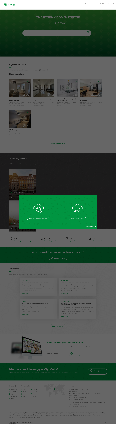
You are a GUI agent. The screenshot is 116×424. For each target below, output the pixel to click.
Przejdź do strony (91, 226)
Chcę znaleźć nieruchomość (38, 218)
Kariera (57, 3)
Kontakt (63, 3)
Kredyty (50, 3)
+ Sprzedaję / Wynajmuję (87, 3)
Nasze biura (42, 3)
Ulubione (72, 3)
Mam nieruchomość (77, 218)
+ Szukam (101, 3)
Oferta (35, 3)
